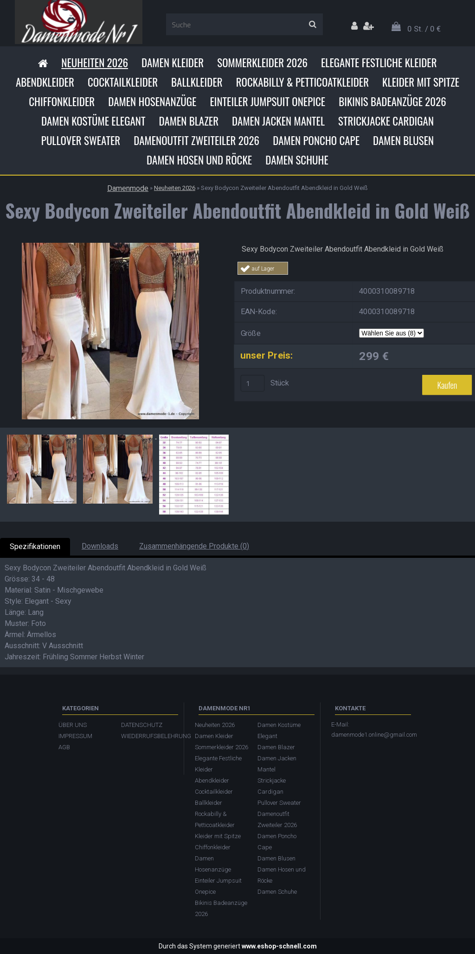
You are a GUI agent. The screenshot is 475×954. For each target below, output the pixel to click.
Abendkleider (45, 82)
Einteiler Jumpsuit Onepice (267, 101)
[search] (312, 24)
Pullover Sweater (80, 140)
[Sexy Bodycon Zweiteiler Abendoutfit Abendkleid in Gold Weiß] (110, 246)
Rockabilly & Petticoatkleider (302, 82)
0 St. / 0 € (424, 28)
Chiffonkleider (62, 101)
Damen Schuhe (296, 160)
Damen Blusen (403, 140)
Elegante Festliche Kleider (379, 62)
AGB (64, 747)
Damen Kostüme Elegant (93, 121)
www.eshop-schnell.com (279, 946)
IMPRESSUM (75, 736)
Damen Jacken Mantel (278, 121)
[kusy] (253, 383)
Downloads (100, 546)
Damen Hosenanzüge (152, 101)
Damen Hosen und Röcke (199, 160)
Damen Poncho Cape (316, 140)
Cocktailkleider (123, 82)
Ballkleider (197, 82)
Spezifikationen (35, 546)
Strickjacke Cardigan (386, 121)
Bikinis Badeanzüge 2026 (392, 101)
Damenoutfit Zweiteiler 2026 (196, 140)
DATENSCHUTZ (141, 724)
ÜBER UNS (72, 724)
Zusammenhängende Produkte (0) (194, 546)
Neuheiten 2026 (94, 62)
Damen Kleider (172, 62)
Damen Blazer (188, 121)
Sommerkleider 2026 (262, 62)
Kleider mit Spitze (420, 82)
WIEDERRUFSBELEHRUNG (147, 736)
